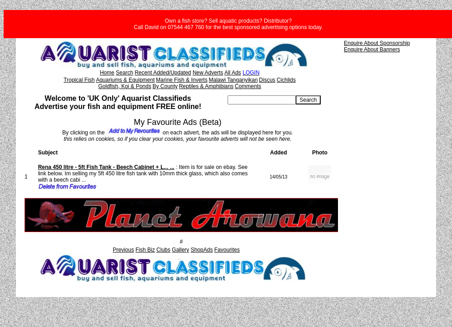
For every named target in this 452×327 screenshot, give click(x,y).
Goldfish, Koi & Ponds (124, 86)
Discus (267, 80)
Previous (123, 250)
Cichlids (286, 80)
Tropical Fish (79, 80)
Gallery (180, 250)
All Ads (232, 72)
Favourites (227, 250)
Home (107, 72)
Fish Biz (145, 250)
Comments (248, 86)
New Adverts (208, 72)
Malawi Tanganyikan (233, 80)
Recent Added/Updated (162, 72)
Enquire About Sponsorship (377, 43)
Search (124, 72)
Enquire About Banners (372, 49)
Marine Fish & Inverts (181, 80)
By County (165, 86)
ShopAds (202, 250)
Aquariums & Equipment (125, 80)
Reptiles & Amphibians (206, 86)
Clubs (163, 250)
